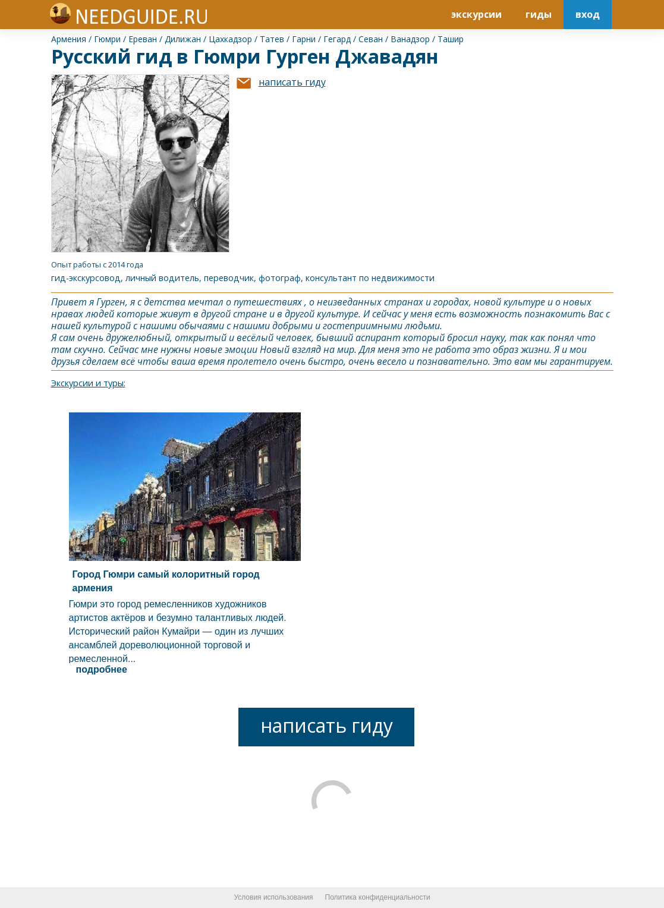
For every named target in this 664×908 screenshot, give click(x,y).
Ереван (142, 39)
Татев (272, 39)
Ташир (451, 39)
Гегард (337, 39)
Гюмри (107, 39)
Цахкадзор (230, 39)
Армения (68, 39)
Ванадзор (410, 39)
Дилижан (183, 39)
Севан (370, 39)
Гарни (304, 39)
